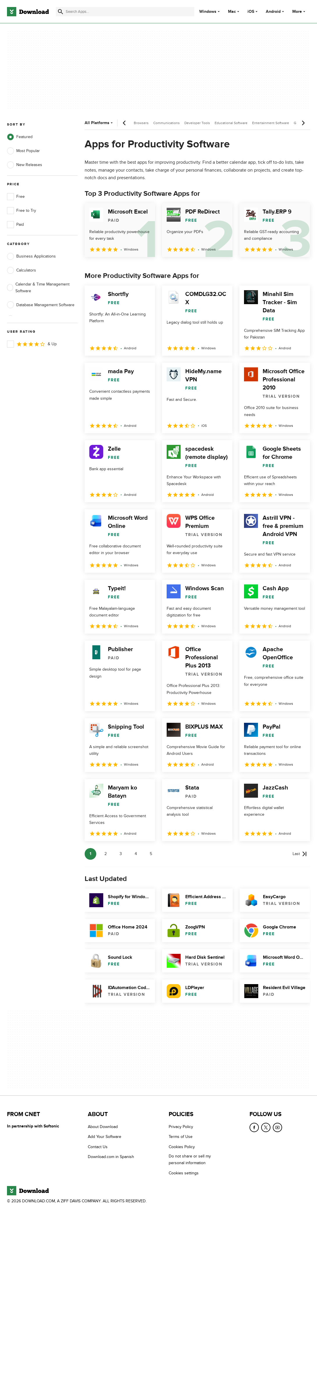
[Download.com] (28, 11)
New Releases (24, 164)
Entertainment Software (270, 123)
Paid (15, 224)
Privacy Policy (181, 1126)
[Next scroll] (303, 123)
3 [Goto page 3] (121, 853)
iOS (250, 12)
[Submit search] (60, 11)
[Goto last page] (299, 854)
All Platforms (99, 122)
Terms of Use (181, 1136)
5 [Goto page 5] (151, 853)
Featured (20, 136)
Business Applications (31, 256)
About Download (103, 1126)
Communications (166, 123)
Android (273, 12)
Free (16, 196)
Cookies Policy (182, 1146)
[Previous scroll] (124, 123)
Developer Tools (197, 123)
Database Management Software (40, 304)
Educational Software (231, 123)
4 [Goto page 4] (136, 853)
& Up (32, 344)
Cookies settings (184, 1172)
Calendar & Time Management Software (38, 287)
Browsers (141, 123)
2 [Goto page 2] (105, 853)
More (299, 11)
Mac (232, 12)
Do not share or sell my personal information (190, 1159)
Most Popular (23, 150)
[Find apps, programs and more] (125, 11)
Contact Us (98, 1146)
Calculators (21, 270)
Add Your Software (104, 1136)
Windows (207, 12)
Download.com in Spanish (111, 1156)
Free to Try (21, 210)
